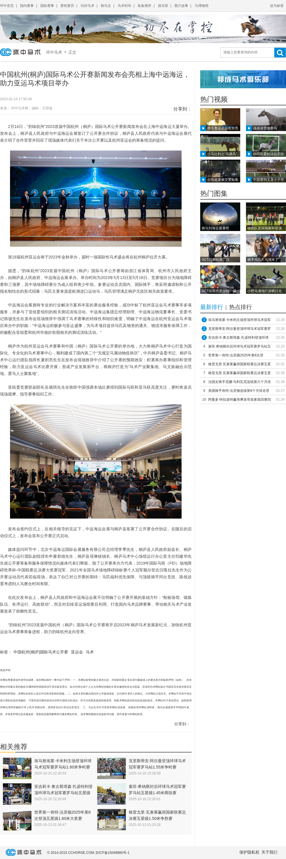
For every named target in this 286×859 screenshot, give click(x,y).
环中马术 (55, 52)
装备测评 (144, 6)
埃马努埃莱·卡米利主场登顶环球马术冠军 (239, 320)
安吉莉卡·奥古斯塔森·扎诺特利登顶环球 (238, 338)
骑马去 (106, 6)
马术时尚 (124, 6)
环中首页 (7, 6)
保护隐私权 (249, 852)
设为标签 (277, 6)
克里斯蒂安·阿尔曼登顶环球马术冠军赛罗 (239, 329)
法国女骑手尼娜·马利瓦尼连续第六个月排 (239, 382)
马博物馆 (201, 6)
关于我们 (269, 852)
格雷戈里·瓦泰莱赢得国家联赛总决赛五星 (239, 364)
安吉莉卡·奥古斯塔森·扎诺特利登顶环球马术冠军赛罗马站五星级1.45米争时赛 (63, 792)
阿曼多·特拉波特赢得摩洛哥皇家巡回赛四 (239, 400)
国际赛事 (47, 6)
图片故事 (181, 6)
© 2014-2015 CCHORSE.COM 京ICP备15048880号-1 (88, 853)
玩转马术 (87, 6)
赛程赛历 (67, 6)
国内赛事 (27, 6)
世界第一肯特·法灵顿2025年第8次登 (235, 355)
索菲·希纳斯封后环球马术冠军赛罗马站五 (239, 346)
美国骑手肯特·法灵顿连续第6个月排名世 (238, 391)
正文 (71, 52)
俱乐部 (163, 6)
